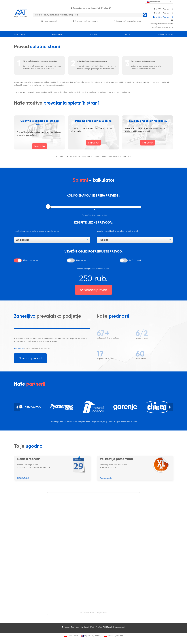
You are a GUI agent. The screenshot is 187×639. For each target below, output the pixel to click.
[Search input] (88, 15)
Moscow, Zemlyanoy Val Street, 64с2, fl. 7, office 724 (91, 8)
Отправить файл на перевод (85, 21)
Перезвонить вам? (49, 21)
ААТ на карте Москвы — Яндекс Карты (93, 613)
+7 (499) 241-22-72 (165, 34)
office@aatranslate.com (162, 23)
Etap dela (93, 34)
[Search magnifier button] (145, 15)
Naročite (39, 146)
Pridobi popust (23, 477)
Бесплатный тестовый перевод (127, 21)
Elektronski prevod (30, 260)
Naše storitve (57, 34)
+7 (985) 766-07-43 (164, 12)
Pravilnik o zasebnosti (116, 627)
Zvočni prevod (135, 260)
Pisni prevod (81, 260)
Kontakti (128, 34)
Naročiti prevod (93, 290)
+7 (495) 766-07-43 (164, 9)
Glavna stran (19, 34)
